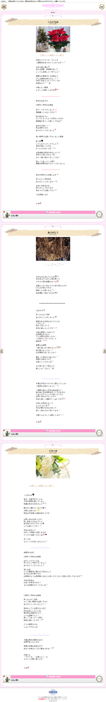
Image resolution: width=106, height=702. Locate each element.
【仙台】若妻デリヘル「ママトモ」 (58, 698)
